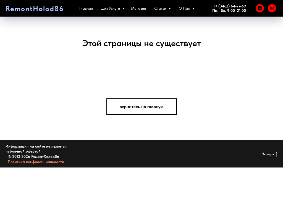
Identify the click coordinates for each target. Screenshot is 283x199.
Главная (91, 8)
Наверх (269, 154)
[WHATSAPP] (260, 8)
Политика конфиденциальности (36, 161)
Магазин (143, 8)
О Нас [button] (190, 8)
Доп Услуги (116, 8)
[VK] (272, 8)
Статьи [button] (165, 8)
